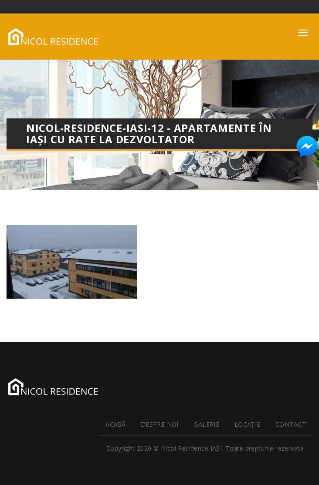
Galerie (206, 424)
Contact (290, 424)
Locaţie (247, 424)
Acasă (115, 424)
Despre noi (160, 424)
